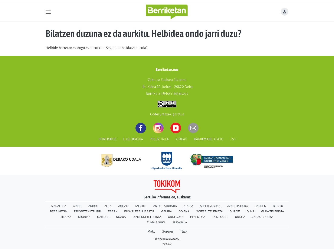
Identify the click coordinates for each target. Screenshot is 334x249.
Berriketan (58, 211)
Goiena (184, 211)
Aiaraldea (58, 206)
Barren (260, 206)
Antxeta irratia (165, 206)
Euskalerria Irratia (139, 211)
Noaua (121, 216)
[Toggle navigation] (48, 12)
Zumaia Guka (156, 222)
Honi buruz (107, 139)
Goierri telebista (209, 211)
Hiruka (66, 216)
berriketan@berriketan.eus (167, 93)
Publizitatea (159, 139)
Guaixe (234, 211)
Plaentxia (197, 216)
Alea (107, 206)
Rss (233, 139)
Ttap (183, 231)
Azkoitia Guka (237, 206)
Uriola (240, 216)
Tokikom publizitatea (167, 238)
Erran (112, 211)
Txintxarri (220, 216)
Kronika (84, 216)
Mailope (103, 216)
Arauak (181, 139)
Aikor (77, 206)
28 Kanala (180, 222)
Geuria (166, 211)
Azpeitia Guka (210, 206)
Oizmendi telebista (146, 216)
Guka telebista (272, 211)
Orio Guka (175, 216)
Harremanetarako (208, 139)
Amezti (123, 206)
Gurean (167, 231)
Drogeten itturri (87, 211)
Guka (250, 211)
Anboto (141, 206)
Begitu (278, 206)
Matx (151, 231)
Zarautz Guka (262, 216)
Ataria (188, 206)
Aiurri (93, 206)
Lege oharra (133, 139)
